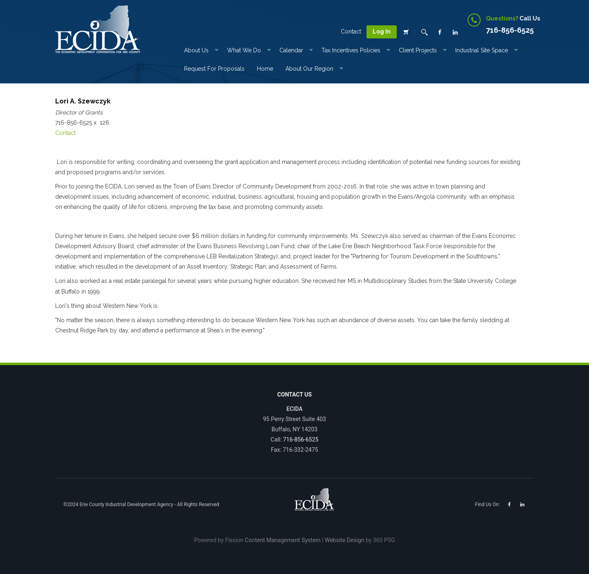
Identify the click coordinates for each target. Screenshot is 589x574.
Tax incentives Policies (350, 50)
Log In (382, 31)
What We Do (244, 50)
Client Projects (418, 50)
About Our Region (309, 68)
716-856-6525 (300, 439)
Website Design (344, 540)
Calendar (291, 50)
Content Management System (283, 540)
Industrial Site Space (481, 50)
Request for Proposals (214, 68)
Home (265, 68)
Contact (351, 31)
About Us (196, 50)
